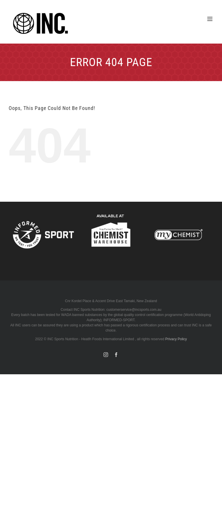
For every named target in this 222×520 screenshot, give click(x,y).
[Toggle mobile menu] (210, 19)
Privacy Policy (176, 339)
